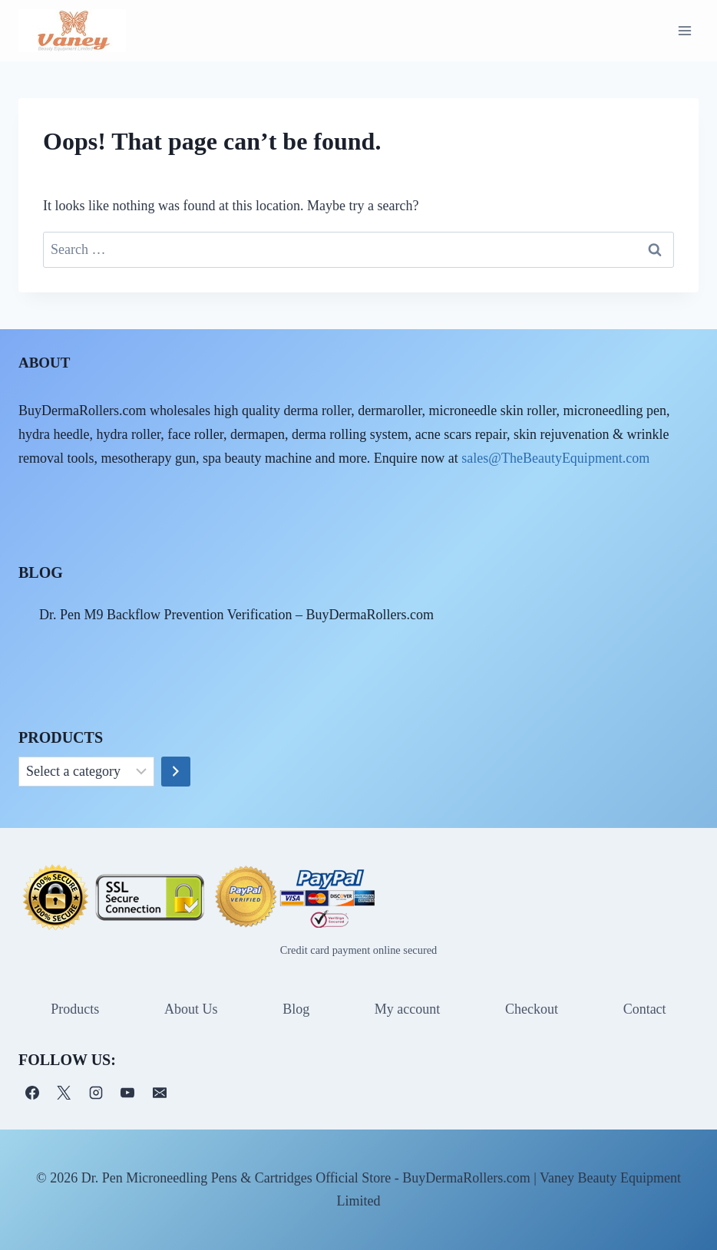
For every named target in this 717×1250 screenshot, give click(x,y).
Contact (644, 1009)
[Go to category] (175, 772)
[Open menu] (684, 30)
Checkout (531, 1009)
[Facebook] (32, 1093)
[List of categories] (86, 772)
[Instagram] (96, 1093)
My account (407, 1009)
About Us (191, 1009)
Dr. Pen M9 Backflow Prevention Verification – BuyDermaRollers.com (236, 614)
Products (75, 1009)
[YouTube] (127, 1093)
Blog (296, 1009)
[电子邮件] (159, 1093)
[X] (64, 1093)
